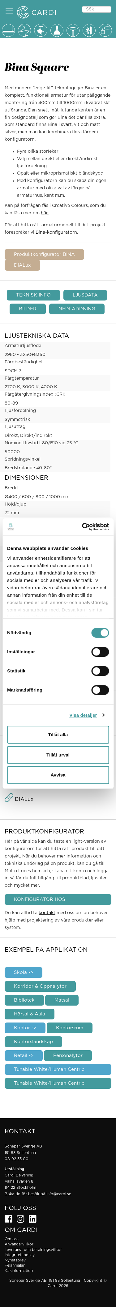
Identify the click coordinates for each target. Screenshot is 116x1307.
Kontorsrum (69, 1028)
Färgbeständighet (24, 362)
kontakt (47, 913)
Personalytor (68, 1055)
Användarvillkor (19, 1244)
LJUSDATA (85, 295)
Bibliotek (24, 1000)
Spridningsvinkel (23, 459)
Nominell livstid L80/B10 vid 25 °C (41, 443)
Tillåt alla (58, 734)
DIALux (22, 265)
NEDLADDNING (76, 309)
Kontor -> (25, 1028)
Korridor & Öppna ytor (40, 986)
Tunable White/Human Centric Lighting (49, 1085)
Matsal (61, 1000)
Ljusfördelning (20, 411)
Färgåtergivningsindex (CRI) (35, 394)
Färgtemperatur (22, 378)
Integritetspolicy (20, 1255)
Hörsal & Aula (29, 1014)
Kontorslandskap (33, 1041)
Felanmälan (15, 1265)
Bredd (11, 488)
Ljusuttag (15, 427)
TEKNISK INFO (33, 295)
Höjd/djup (15, 504)
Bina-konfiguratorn (56, 232)
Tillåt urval (58, 754)
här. (45, 213)
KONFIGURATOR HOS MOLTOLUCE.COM (39, 901)
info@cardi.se (58, 1194)
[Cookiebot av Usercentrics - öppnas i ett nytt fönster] (82, 527)
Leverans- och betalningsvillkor (33, 1250)
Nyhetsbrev (15, 1260)
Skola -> (23, 972)
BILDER (28, 309)
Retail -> (23, 1055)
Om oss (12, 1239)
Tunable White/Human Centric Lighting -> (49, 1071)
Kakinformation (19, 1271)
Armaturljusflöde (23, 346)
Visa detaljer (83, 715)
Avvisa (58, 774)
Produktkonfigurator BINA (44, 254)
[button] (9, 10)
